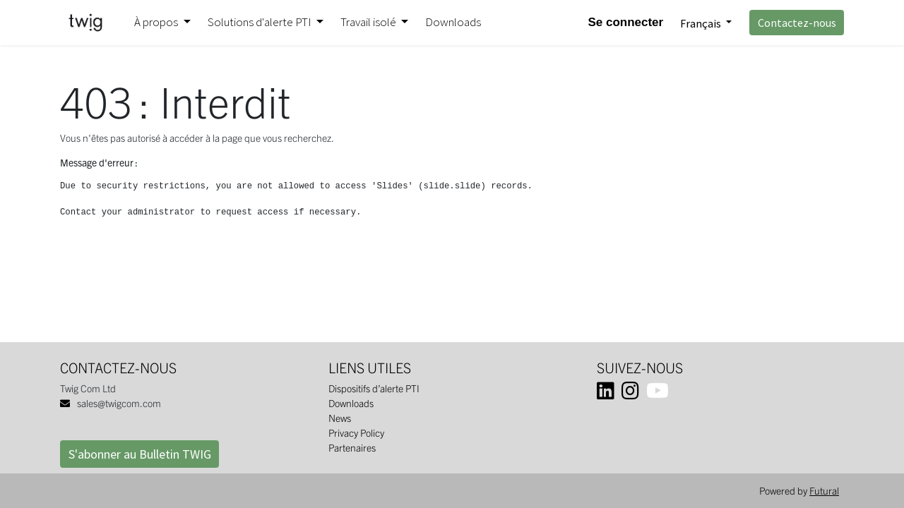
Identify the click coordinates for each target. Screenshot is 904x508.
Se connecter (625, 22)
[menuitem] (453, 22)
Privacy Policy (356, 432)
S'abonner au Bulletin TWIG (140, 454)
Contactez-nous (797, 23)
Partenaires (352, 447)
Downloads (351, 403)
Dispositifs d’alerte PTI (374, 388)
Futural (824, 490)
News (339, 417)
